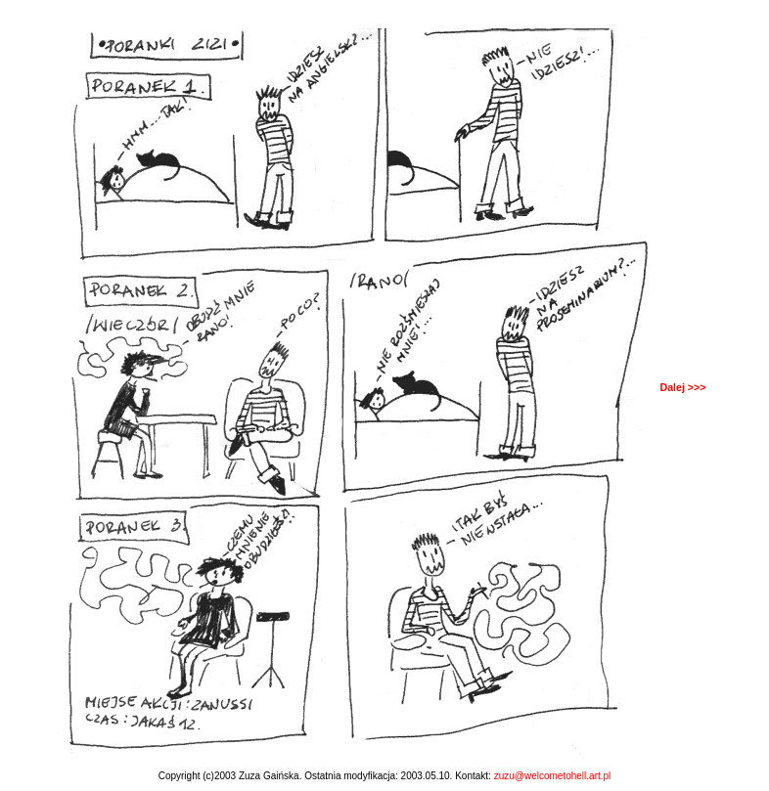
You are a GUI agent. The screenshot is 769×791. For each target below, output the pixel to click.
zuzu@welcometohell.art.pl (552, 775)
